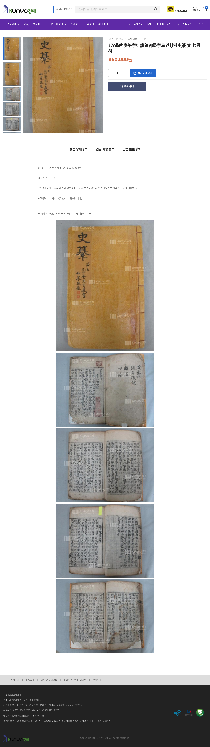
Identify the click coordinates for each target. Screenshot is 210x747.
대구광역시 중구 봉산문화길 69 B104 (25, 700)
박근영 (14, 716)
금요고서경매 (15, 695)
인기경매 (75, 24)
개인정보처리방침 (49, 680)
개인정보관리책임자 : (28, 715)
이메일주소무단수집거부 (75, 680)
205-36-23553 (27, 705)
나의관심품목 (185, 24)
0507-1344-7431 (22, 710)
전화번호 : (8, 710)
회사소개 (15, 680)
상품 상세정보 (78, 149)
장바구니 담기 (145, 73)
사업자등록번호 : (11, 705)
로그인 (201, 24)
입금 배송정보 (105, 149)
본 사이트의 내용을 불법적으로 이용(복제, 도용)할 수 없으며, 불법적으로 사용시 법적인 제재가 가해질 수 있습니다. (57, 720)
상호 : (6, 694)
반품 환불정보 (131, 149)
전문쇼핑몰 (10, 24)
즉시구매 (129, 86)
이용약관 (30, 680)
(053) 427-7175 (50, 710)
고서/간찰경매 (31, 24)
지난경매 (103, 24)
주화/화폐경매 (55, 24)
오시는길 (97, 680)
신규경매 (89, 24)
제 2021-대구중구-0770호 (69, 705)
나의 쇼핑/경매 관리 (140, 24)
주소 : (6, 700)
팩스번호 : (37, 710)
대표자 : (7, 715)
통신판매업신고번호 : (46, 705)
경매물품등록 (164, 24)
